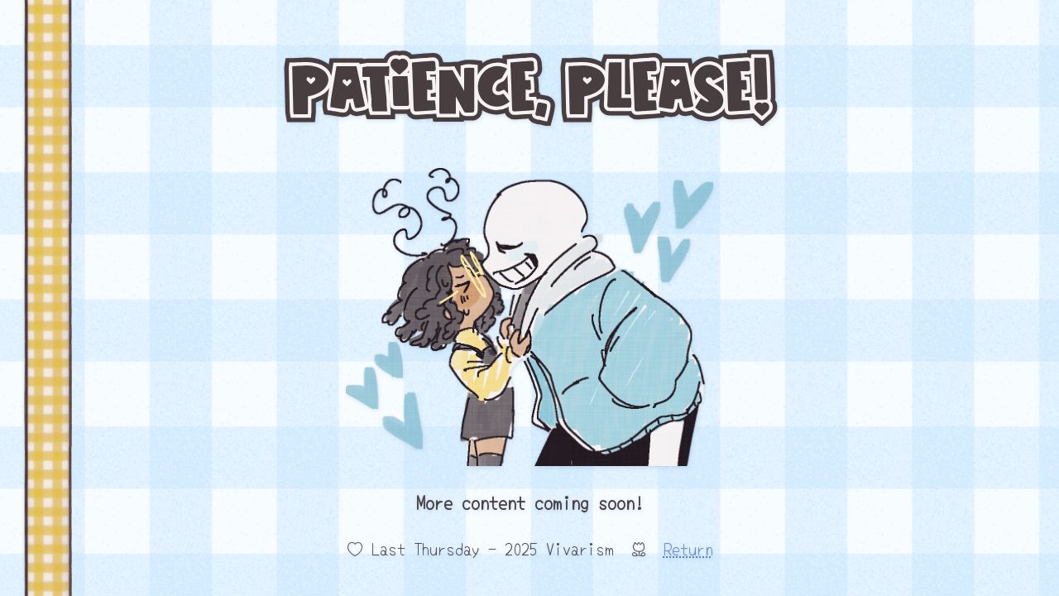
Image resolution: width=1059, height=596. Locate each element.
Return (688, 548)
